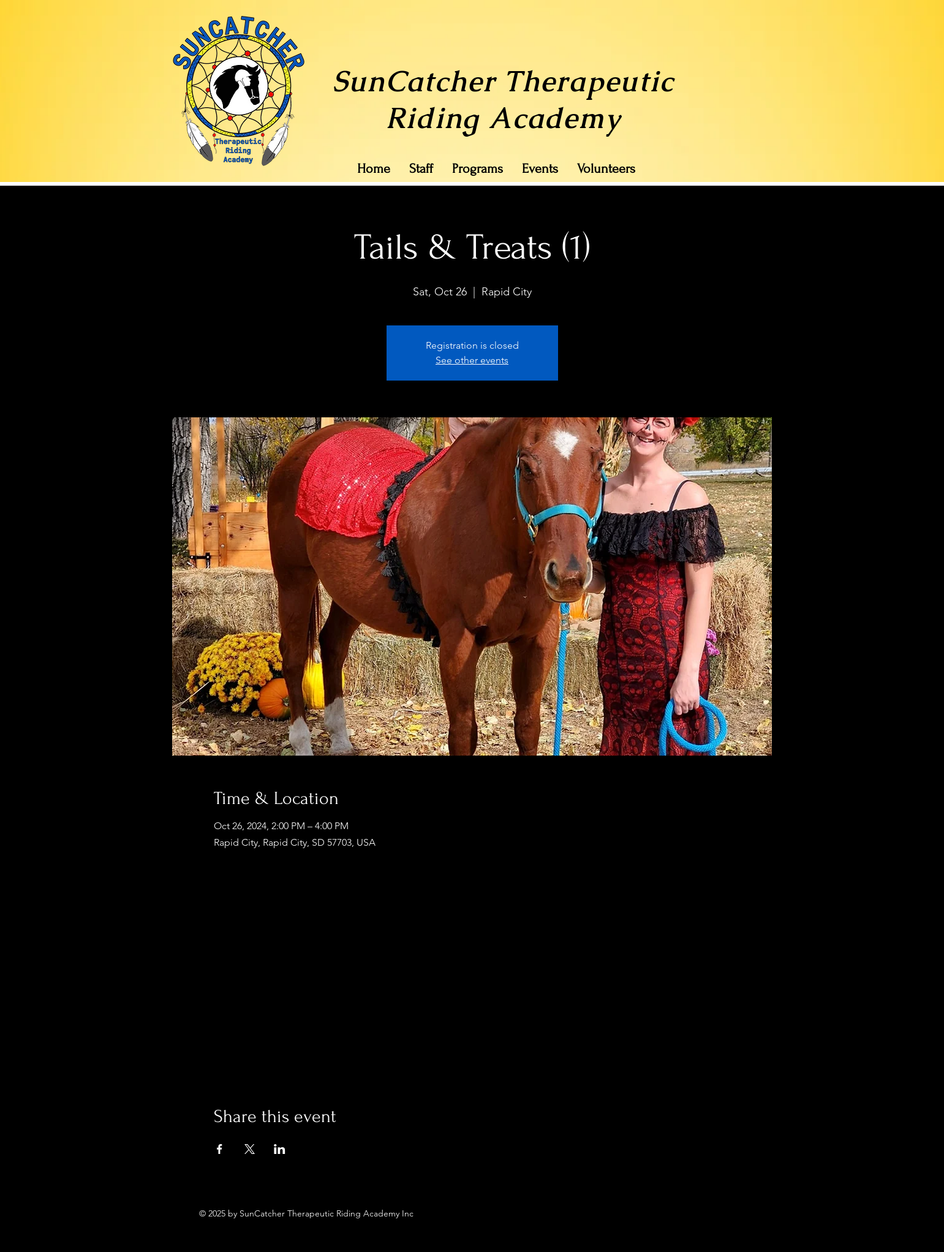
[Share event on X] (249, 1149)
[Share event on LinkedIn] (279, 1149)
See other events (472, 360)
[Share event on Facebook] (219, 1149)
